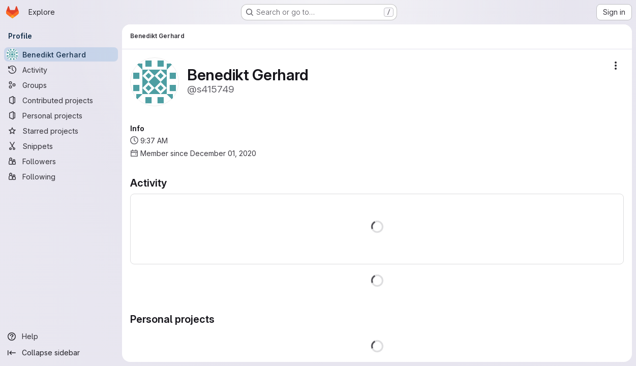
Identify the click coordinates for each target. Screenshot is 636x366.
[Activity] (61, 70)
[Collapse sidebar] (61, 353)
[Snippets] (61, 146)
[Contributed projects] (61, 100)
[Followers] (61, 161)
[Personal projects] (61, 115)
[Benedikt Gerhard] (61, 54)
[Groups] (61, 85)
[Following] (61, 176)
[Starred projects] (61, 131)
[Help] (61, 336)
